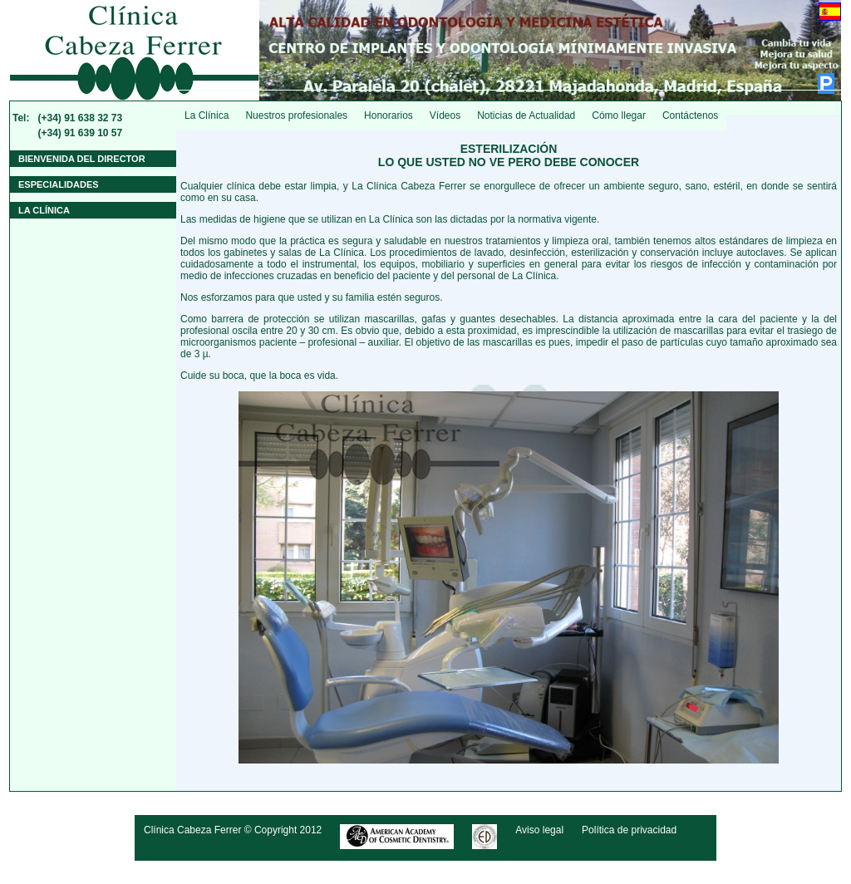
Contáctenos (690, 115)
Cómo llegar (619, 115)
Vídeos (445, 115)
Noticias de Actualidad (526, 115)
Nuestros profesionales (296, 115)
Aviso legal (539, 830)
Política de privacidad (629, 830)
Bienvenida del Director (81, 159)
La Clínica (206, 115)
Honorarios (388, 115)
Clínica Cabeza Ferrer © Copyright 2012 (233, 830)
